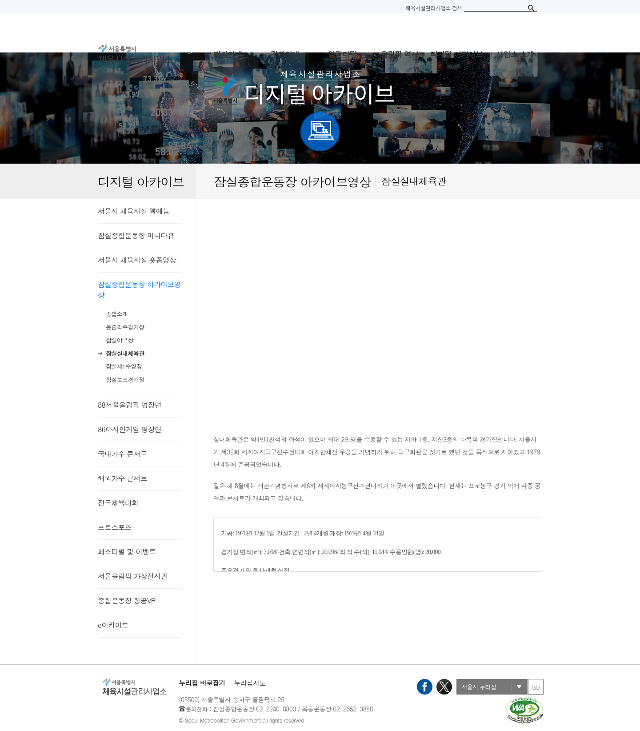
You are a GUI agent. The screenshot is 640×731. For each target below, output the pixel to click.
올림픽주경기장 (125, 327)
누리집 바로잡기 (202, 682)
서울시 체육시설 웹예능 (133, 211)
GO (536, 687)
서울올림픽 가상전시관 (133, 576)
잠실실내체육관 (125, 353)
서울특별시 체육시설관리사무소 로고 (147, 54)
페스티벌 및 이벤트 (127, 551)
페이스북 (424, 687)
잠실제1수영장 (124, 366)
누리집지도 (250, 682)
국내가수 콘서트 (122, 454)
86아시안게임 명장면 (129, 429)
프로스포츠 (115, 527)
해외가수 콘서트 (122, 478)
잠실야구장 (119, 340)
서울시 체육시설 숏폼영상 (137, 260)
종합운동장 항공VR (127, 600)
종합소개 (117, 313)
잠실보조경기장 (125, 379)
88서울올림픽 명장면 (129, 405)
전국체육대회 (118, 503)
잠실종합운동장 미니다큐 (136, 235)
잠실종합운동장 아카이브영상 (139, 289)
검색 (531, 8)
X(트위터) (444, 687)
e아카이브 (113, 625)
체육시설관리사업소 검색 (433, 8)
